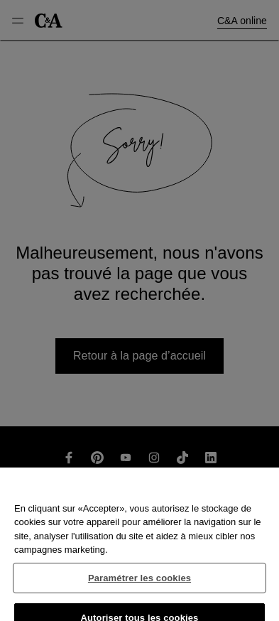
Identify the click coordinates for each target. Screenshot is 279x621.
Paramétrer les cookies (139, 583)
